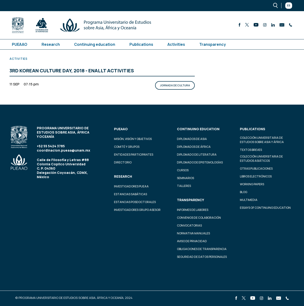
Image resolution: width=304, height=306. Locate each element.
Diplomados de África (194, 147)
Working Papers (252, 184)
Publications (141, 44)
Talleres (184, 186)
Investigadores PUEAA (131, 186)
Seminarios (185, 178)
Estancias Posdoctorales (135, 202)
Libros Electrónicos (256, 176)
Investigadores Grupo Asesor (137, 210)
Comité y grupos (126, 147)
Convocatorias (189, 225)
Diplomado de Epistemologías (200, 162)
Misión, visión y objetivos (133, 139)
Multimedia (248, 200)
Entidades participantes (133, 155)
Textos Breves (251, 150)
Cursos (183, 170)
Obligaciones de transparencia (202, 249)
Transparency (212, 44)
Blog (243, 192)
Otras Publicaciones (256, 169)
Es (288, 5)
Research (51, 44)
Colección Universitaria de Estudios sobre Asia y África (262, 140)
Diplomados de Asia (192, 139)
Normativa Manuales (193, 233)
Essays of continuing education (265, 208)
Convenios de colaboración (199, 218)
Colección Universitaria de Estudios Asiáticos (261, 158)
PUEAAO (19, 44)
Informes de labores (192, 210)
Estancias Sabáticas (130, 194)
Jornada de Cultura (175, 85)
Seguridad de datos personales (202, 257)
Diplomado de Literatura (197, 155)
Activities (176, 44)
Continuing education (94, 44)
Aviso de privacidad (192, 241)
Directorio (123, 162)
